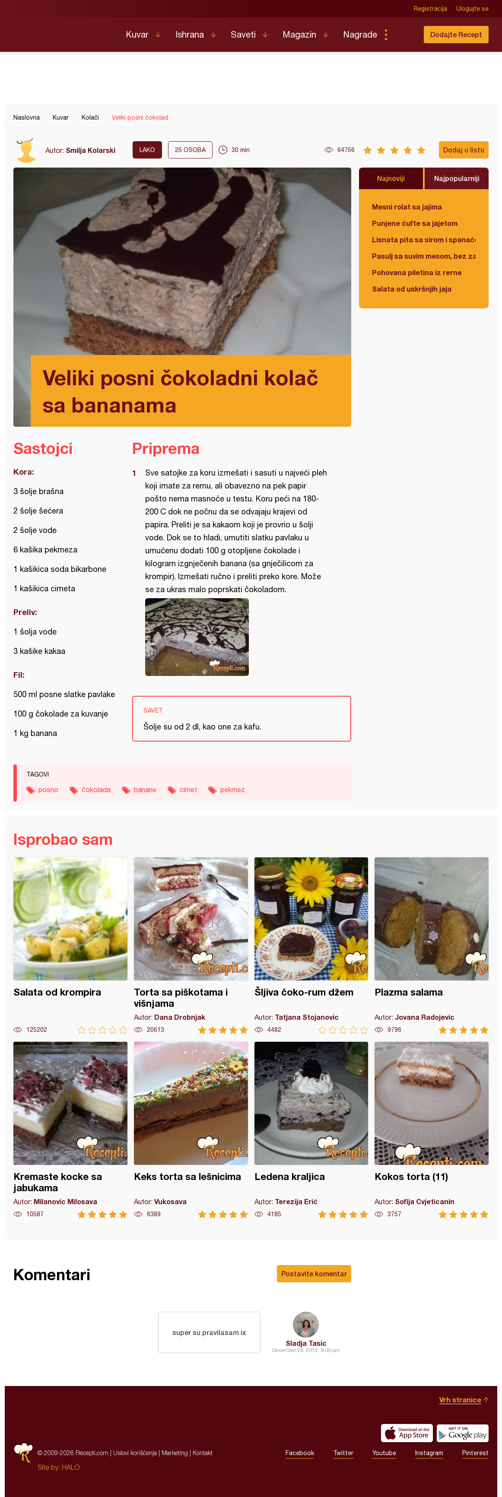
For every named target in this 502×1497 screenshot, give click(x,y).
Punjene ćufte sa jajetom (415, 223)
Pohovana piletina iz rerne (417, 272)
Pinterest (475, 1452)
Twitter (343, 1452)
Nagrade (360, 34)
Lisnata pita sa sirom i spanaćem (424, 239)
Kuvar (137, 34)
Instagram (429, 1452)
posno (48, 789)
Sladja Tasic (306, 1343)
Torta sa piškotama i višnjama (191, 945)
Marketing (175, 1452)
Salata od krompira (70, 945)
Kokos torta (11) (432, 1130)
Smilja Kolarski (90, 150)
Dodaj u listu (463, 150)
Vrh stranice (460, 1400)
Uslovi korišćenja (135, 1452)
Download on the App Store (407, 1433)
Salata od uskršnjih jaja (411, 289)
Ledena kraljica (311, 1130)
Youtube (384, 1452)
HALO (70, 1467)
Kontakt (203, 1452)
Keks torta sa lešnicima (191, 1130)
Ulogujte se (472, 8)
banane (145, 789)
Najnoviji (391, 178)
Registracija (430, 8)
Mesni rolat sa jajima (407, 207)
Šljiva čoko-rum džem (311, 945)
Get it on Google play (463, 1433)
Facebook (300, 1452)
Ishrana (189, 34)
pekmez (232, 789)
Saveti (243, 34)
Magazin (299, 34)
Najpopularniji (457, 178)
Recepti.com (63, 31)
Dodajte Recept (456, 34)
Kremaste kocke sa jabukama (70, 1130)
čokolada (96, 789)
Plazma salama (432, 945)
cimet (188, 789)
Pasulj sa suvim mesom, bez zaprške (424, 256)
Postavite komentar (314, 1273)
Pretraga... (403, 35)
